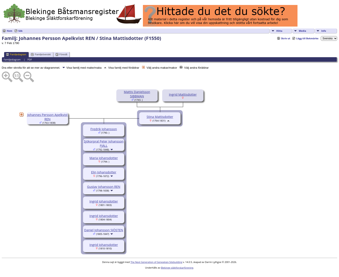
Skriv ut (285, 38)
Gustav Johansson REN (103, 186)
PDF (29, 59)
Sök (20, 30)
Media (302, 30)
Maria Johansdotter (104, 158)
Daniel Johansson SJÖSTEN (103, 230)
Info (323, 30)
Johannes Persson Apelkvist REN (47, 116)
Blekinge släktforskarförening (177, 267)
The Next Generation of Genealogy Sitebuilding (156, 262)
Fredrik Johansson (103, 129)
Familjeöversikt (41, 54)
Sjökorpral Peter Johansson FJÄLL (104, 143)
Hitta (279, 30)
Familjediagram (16, 54)
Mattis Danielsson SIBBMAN (137, 94)
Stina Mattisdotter (160, 116)
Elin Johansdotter (103, 172)
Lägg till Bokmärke (307, 38)
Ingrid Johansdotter (104, 201)
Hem (9, 30)
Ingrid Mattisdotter (183, 94)
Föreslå (61, 54)
